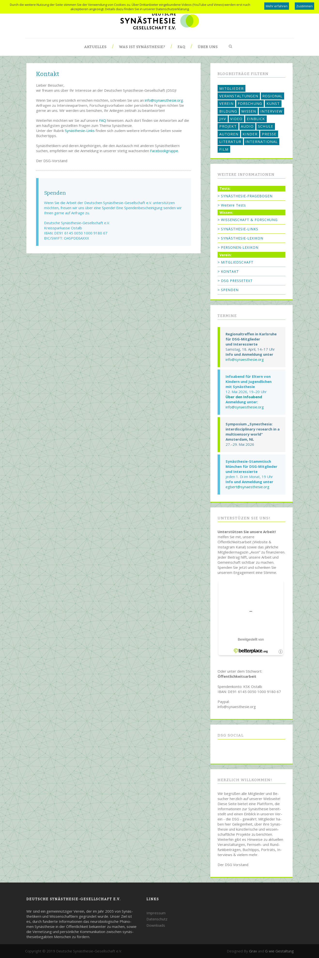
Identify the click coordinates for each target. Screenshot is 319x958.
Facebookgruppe (164, 150)
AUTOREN (228, 134)
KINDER (250, 134)
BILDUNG (228, 111)
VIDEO (236, 118)
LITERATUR (230, 141)
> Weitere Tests (232, 205)
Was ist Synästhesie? (142, 47)
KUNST (273, 103)
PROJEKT (228, 126)
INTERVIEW (271, 111)
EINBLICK (256, 118)
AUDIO (247, 126)
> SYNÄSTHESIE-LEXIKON (240, 238)
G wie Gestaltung (279, 951)
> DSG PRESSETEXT (235, 280)
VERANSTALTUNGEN (238, 95)
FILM (223, 149)
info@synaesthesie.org (164, 100)
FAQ (181, 47)
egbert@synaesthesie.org (247, 486)
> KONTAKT (228, 271)
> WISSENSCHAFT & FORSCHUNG (248, 219)
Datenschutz (156, 919)
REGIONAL (272, 95)
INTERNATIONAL (261, 141)
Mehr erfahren (277, 6)
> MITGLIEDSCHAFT (235, 262)
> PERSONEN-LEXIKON (238, 247)
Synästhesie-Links (80, 130)
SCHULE (265, 126)
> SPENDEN (228, 290)
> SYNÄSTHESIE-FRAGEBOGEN (245, 196)
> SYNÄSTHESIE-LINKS (238, 229)
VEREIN (226, 103)
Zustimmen (304, 6)
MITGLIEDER (231, 88)
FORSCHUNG (250, 103)
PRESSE (269, 134)
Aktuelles (95, 47)
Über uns (208, 47)
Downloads (155, 925)
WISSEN (248, 111)
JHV (222, 118)
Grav (253, 951)
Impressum (156, 912)
